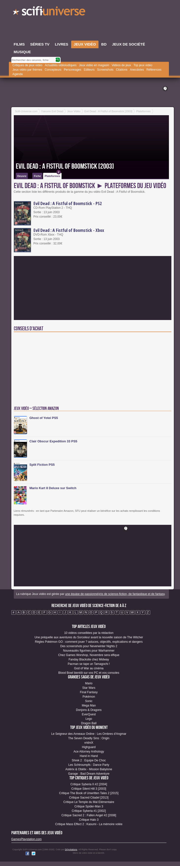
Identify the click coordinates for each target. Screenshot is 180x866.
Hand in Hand (89, 756)
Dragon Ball (89, 723)
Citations (122, 69)
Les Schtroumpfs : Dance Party (88, 765)
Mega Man (89, 705)
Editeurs (89, 69)
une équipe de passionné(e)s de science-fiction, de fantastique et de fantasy (114, 594)
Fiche (37, 176)
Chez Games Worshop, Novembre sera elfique (88, 655)
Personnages (72, 69)
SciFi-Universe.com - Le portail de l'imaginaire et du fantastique (49, 12)
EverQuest (89, 714)
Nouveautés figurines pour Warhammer (89, 650)
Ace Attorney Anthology (88, 751)
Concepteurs (53, 69)
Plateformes (53, 175)
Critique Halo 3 (88, 819)
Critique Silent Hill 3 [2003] (88, 788)
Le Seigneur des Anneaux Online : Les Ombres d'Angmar (88, 734)
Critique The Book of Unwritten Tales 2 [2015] (88, 793)
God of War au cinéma (89, 668)
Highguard (89, 747)
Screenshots (105, 69)
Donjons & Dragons (88, 710)
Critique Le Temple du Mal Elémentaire (88, 802)
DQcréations (71, 849)
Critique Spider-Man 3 (88, 806)
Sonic (88, 701)
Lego (88, 719)
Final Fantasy (89, 692)
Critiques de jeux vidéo (27, 65)
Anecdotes (137, 69)
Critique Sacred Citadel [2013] (88, 797)
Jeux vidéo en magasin (94, 65)
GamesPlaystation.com (26, 839)
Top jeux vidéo (142, 65)
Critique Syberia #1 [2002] (89, 811)
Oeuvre (22, 176)
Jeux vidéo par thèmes (27, 69)
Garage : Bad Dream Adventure (88, 773)
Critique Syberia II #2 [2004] (88, 784)
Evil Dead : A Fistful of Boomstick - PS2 (67, 203)
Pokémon (88, 696)
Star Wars (88, 688)
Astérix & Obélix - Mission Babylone (88, 769)
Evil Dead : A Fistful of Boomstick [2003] (65, 166)
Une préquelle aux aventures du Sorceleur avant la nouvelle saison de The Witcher (88, 637)
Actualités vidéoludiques (61, 65)
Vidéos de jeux (121, 65)
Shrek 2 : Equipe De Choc (89, 760)
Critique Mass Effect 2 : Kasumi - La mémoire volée (88, 824)
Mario (88, 683)
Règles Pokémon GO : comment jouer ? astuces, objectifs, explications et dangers (89, 641)
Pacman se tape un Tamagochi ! (89, 664)
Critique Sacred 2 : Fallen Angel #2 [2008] (88, 815)
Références (153, 69)
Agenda (18, 74)
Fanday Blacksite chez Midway (88, 659)
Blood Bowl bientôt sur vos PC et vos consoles (88, 672)
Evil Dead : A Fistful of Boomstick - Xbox (68, 230)
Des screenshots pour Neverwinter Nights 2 (88, 646)
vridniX (88, 742)
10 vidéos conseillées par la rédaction (88, 633)
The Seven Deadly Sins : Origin (88, 738)
